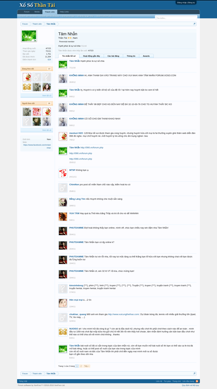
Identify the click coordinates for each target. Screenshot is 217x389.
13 (49, 69)
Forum (26, 12)
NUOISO (73, 328)
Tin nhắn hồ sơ (68, 56)
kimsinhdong (76, 285)
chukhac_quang (77, 314)
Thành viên (50, 12)
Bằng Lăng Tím (77, 199)
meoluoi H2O (76, 133)
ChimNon (74, 184)
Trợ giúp (167, 381)
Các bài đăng (113, 56)
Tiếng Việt (23, 381)
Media (37, 12)
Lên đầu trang (188, 381)
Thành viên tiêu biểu (28, 16)
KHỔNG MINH (76, 75)
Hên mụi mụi (76, 300)
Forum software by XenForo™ (41, 385)
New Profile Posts (104, 16)
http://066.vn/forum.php (92, 147)
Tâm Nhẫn (74, 61)
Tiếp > (86, 366)
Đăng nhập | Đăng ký (186, 3)
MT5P (72, 170)
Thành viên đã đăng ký (49, 16)
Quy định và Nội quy (190, 385)
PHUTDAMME (76, 227)
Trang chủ (176, 381)
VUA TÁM (74, 213)
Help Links (64, 12)
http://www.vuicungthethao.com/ (123, 314)
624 (49, 60)
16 (49, 103)
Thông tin (131, 56)
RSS (197, 381)
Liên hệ (159, 381)
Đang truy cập (68, 16)
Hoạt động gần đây (91, 56)
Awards (146, 56)
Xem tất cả (46, 95)
